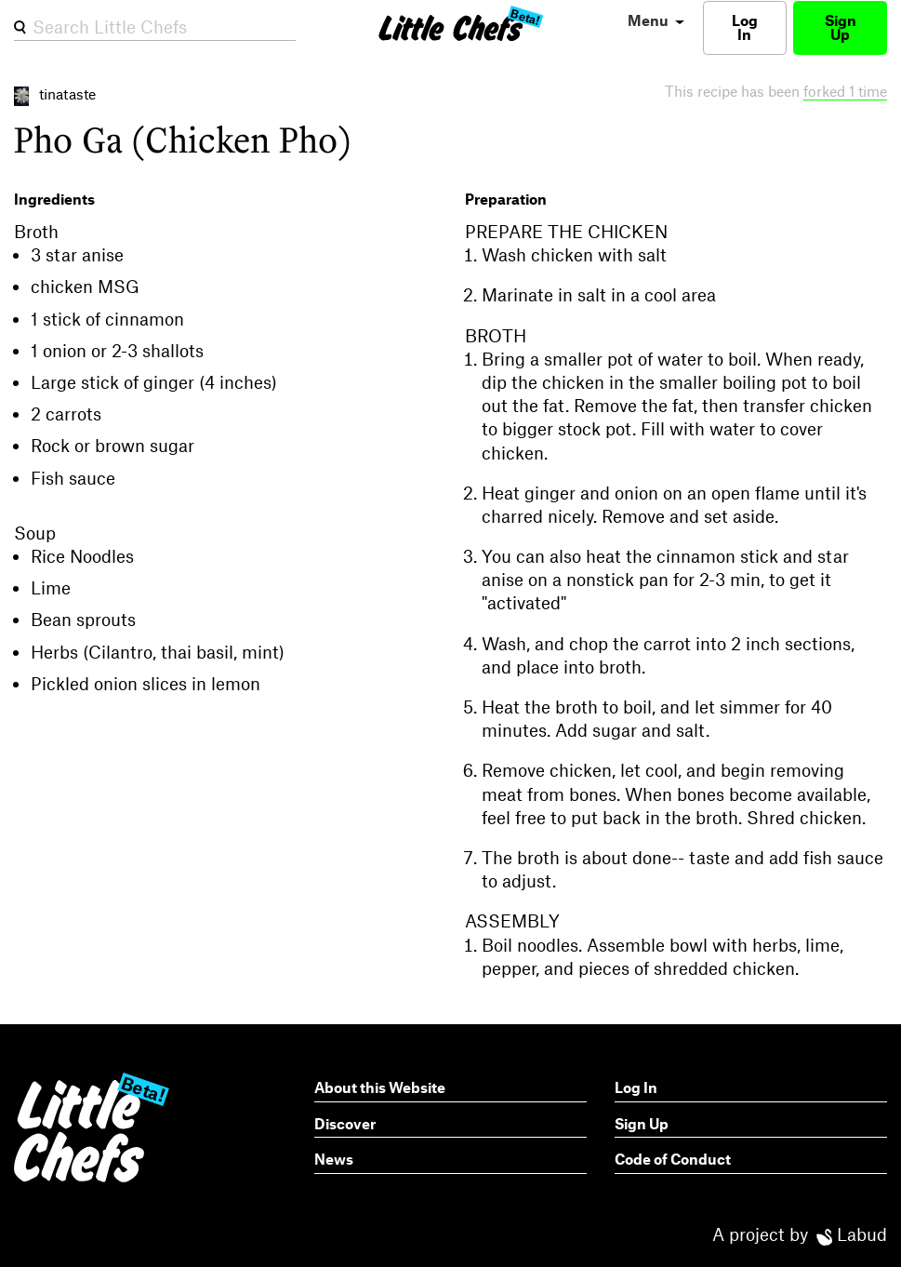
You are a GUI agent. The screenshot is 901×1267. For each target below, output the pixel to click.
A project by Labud (799, 1234)
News (333, 1159)
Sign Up (840, 27)
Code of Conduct (673, 1159)
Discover (345, 1123)
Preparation (506, 199)
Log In (745, 27)
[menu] (652, 21)
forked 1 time (845, 91)
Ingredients (54, 199)
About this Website (379, 1087)
